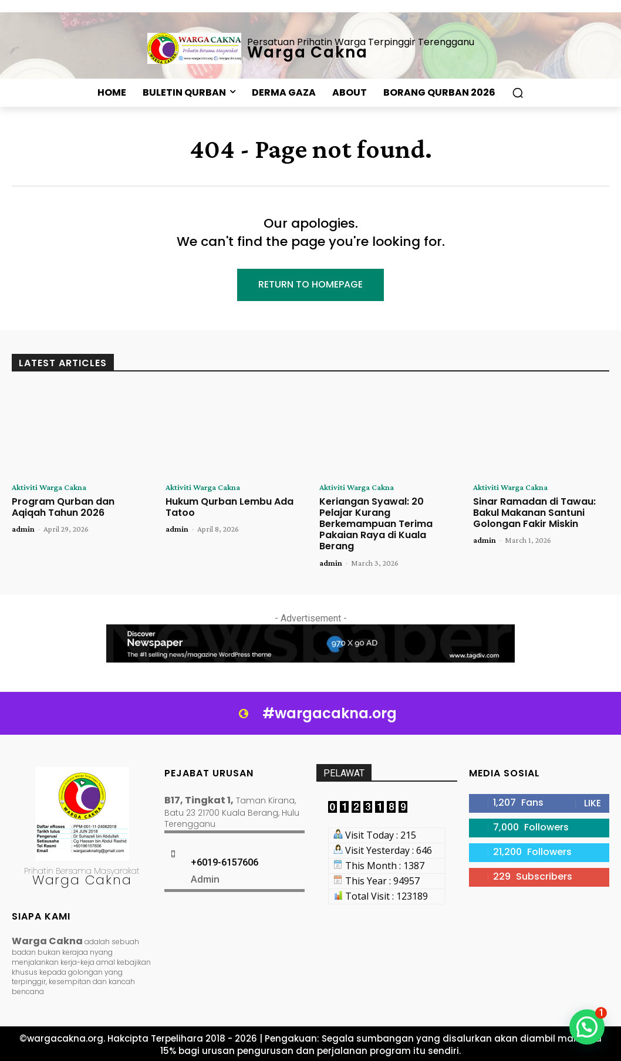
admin (23, 528)
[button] (518, 93)
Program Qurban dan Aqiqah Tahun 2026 (63, 507)
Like (592, 803)
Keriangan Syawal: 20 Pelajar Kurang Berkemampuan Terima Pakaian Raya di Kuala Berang (376, 524)
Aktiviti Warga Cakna (49, 487)
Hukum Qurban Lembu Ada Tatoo (229, 507)
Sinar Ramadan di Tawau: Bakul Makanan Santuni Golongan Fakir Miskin (534, 512)
